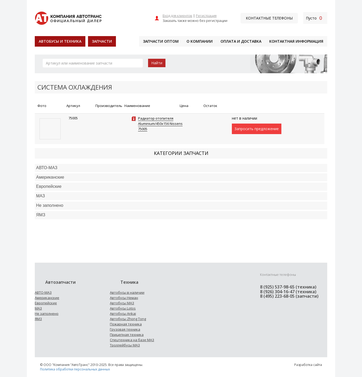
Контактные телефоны (269, 18)
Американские (50, 177)
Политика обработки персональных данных (75, 369)
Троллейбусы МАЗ (125, 345)
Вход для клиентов (177, 15)
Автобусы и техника (60, 41)
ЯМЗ (38, 318)
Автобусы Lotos (123, 308)
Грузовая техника (125, 329)
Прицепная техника (127, 334)
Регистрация (206, 15)
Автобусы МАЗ (122, 303)
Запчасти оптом (161, 41)
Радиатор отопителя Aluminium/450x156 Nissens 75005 (160, 123)
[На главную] (68, 17)
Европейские (48, 186)
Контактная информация (296, 41)
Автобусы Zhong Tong (128, 318)
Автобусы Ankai (123, 313)
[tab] (181, 168)
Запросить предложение (256, 128)
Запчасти (102, 41)
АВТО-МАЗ (46, 167)
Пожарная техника (126, 324)
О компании (200, 41)
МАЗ (38, 308)
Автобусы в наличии (127, 292)
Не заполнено (49, 205)
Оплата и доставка (241, 41)
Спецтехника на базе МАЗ (132, 339)
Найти (156, 62)
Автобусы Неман (124, 297)
